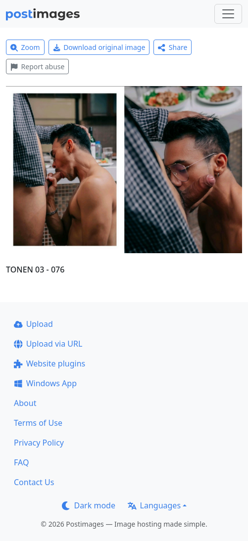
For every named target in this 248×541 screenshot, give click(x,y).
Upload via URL (48, 343)
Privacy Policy (39, 442)
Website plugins (49, 363)
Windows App (45, 383)
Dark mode (88, 505)
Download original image (99, 47)
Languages (154, 505)
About (25, 403)
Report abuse (37, 66)
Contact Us (34, 482)
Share (172, 47)
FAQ (21, 462)
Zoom (25, 47)
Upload (33, 323)
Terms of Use (38, 422)
